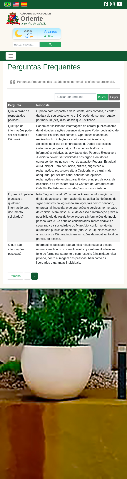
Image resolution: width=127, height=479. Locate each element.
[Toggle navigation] (11, 56)
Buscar (102, 97)
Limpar (114, 97)
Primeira (15, 276)
